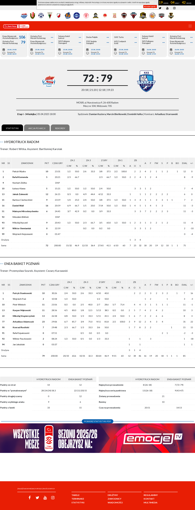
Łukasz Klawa (18, 186)
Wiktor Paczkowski (22, 334)
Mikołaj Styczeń (20, 220)
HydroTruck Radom (21, 142)
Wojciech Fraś (19, 294)
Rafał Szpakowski (21, 328)
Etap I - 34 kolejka (26, 114)
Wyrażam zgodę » (150, 6)
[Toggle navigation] (190, 26)
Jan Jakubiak (19, 340)
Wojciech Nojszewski (22, 232)
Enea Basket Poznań (21, 261)
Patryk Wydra (19, 169)
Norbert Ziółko (19, 180)
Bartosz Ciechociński (22, 197)
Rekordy (60, 128)
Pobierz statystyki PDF (97, 417)
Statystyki (12, 128)
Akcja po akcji (36, 128)
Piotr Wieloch (19, 300)
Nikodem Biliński (20, 214)
